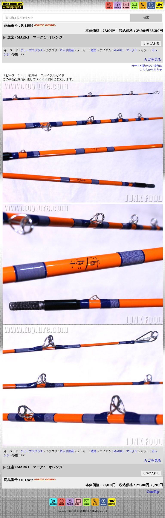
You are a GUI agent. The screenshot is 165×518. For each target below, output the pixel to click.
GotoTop (153, 491)
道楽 (93, 50)
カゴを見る (152, 59)
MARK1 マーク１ (126, 50)
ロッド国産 (67, 50)
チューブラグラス (32, 50)
